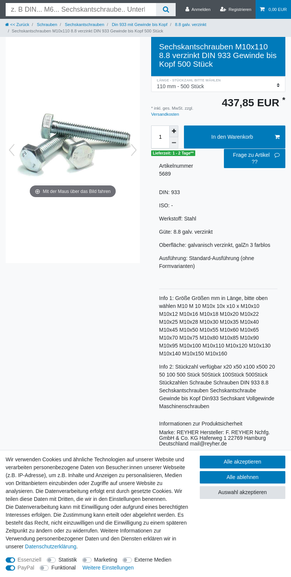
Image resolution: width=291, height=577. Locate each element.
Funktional (63, 568)
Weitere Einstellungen (108, 568)
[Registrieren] (236, 9)
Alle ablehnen (243, 477)
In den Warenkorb (245, 137)
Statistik (67, 560)
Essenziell (29, 560)
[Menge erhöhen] (173, 131)
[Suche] (165, 9)
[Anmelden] (198, 9)
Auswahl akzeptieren (242, 492)
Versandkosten (165, 114)
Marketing (105, 560)
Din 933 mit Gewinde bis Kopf (139, 24)
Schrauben (46, 24)
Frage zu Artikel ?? (256, 158)
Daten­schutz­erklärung (50, 546)
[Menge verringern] (173, 142)
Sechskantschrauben (84, 24)
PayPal (26, 568)
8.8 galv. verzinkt (190, 24)
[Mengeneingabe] (160, 137)
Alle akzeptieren (243, 462)
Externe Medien (153, 560)
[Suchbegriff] (81, 9)
